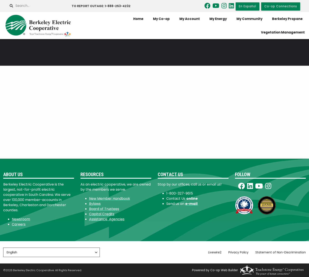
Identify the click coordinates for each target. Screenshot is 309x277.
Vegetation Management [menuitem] (283, 32)
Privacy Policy (238, 252)
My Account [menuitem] (189, 19)
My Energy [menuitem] (218, 19)
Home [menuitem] (138, 19)
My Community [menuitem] (249, 19)
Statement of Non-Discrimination (280, 252)
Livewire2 (214, 252)
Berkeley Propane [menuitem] (287, 19)
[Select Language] (51, 252)
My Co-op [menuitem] (161, 19)
